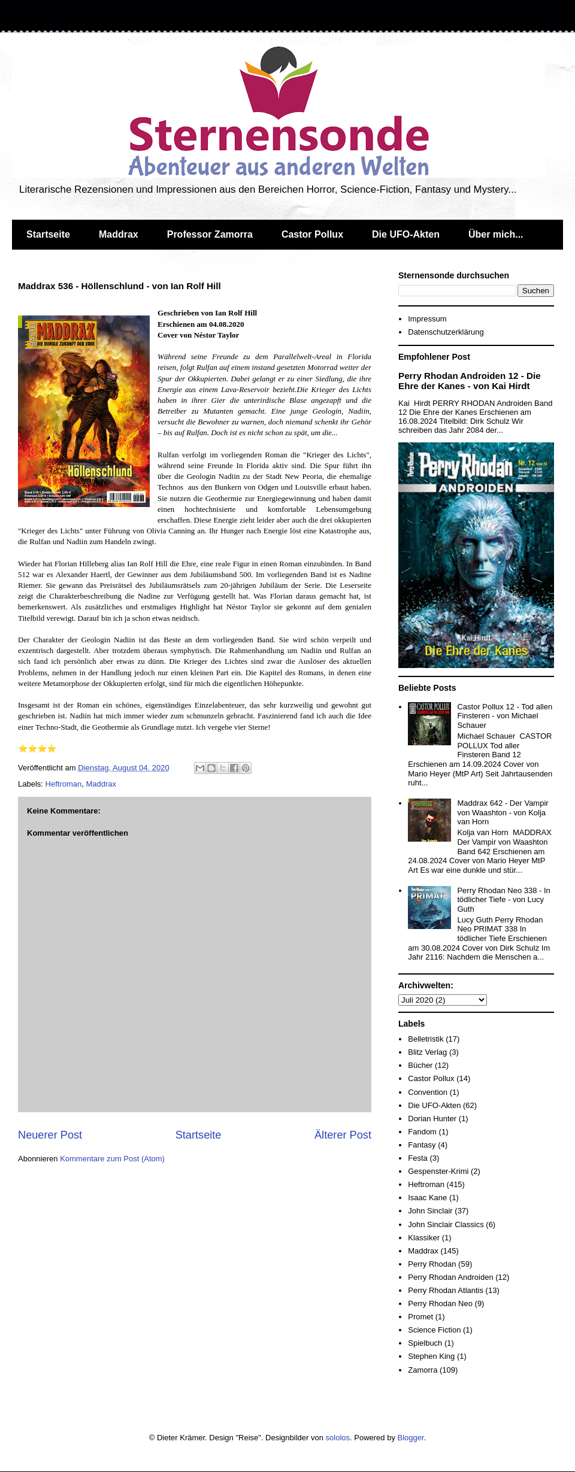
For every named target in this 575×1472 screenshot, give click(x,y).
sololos (338, 1437)
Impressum (427, 318)
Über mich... (495, 234)
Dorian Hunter (432, 1118)
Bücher (420, 1065)
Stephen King (431, 1356)
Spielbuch (425, 1343)
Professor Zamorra (210, 234)
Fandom (422, 1131)
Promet (420, 1316)
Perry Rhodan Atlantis (445, 1290)
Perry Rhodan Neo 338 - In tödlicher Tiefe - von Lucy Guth (503, 899)
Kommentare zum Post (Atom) (112, 1158)
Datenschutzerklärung (445, 331)
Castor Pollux (312, 234)
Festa (418, 1158)
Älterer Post (342, 1135)
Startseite (48, 234)
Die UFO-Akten (406, 234)
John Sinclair (430, 1210)
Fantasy (421, 1144)
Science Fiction (434, 1329)
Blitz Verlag (427, 1052)
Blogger (411, 1437)
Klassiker (424, 1237)
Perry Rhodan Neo (440, 1303)
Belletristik (425, 1038)
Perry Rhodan (432, 1263)
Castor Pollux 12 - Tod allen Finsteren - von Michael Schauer (504, 716)
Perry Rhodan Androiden (450, 1277)
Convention (427, 1092)
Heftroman (64, 783)
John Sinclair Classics (445, 1224)
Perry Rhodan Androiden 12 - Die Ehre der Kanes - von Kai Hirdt (469, 381)
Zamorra (422, 1369)
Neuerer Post (50, 1135)
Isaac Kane (427, 1197)
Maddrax (118, 234)
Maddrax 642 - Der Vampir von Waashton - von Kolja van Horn (502, 812)
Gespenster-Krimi (438, 1171)
